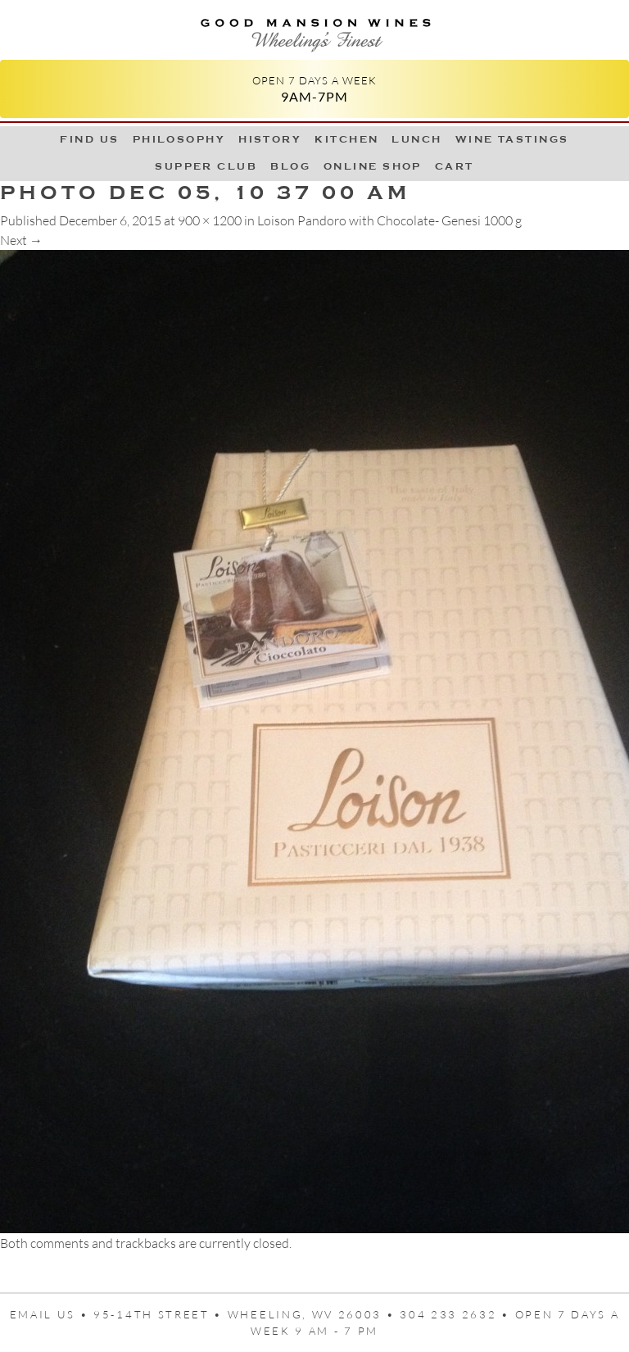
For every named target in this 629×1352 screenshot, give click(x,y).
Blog (290, 166)
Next (21, 240)
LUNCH (416, 139)
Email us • (52, 1314)
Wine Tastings (512, 139)
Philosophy (179, 139)
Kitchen (346, 139)
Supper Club (206, 166)
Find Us (89, 139)
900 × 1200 (210, 220)
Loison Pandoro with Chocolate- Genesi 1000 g (389, 220)
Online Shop (373, 166)
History (269, 139)
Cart (454, 166)
